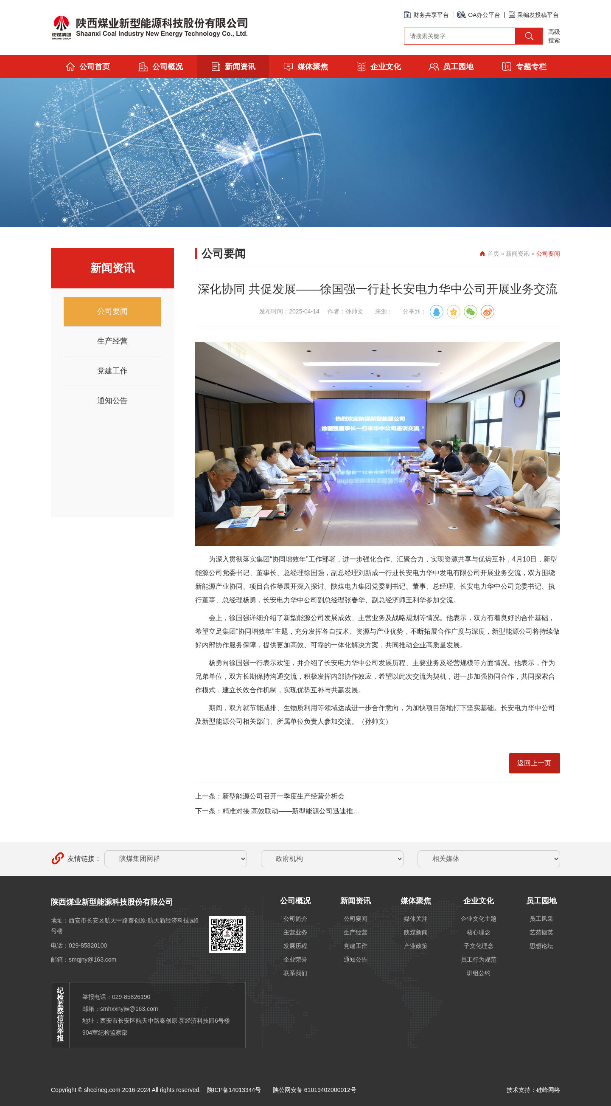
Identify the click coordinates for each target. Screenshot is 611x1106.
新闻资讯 (232, 66)
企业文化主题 (478, 918)
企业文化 (378, 66)
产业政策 (416, 945)
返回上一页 (534, 763)
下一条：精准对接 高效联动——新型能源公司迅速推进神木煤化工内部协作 (308, 811)
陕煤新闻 (416, 932)
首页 (493, 253)
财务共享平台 (426, 14)
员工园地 (451, 66)
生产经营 (112, 341)
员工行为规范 (478, 959)
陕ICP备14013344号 (234, 1089)
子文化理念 (478, 945)
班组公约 (478, 973)
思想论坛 (541, 945)
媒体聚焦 (305, 66)
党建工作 (112, 371)
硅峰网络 (548, 1089)
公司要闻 (112, 311)
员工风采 (541, 918)
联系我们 (295, 973)
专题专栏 (524, 66)
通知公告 (112, 400)
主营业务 (295, 932)
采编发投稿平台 (534, 14)
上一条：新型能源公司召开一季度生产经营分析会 (270, 796)
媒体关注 (416, 918)
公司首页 (87, 66)
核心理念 (478, 932)
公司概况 (160, 66)
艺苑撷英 (541, 932)
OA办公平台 (478, 14)
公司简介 (295, 918)
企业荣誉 (295, 959)
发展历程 (295, 945)
